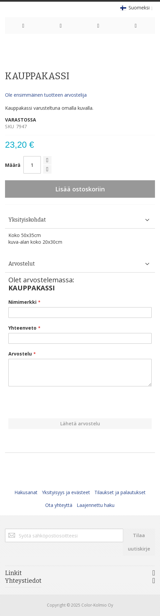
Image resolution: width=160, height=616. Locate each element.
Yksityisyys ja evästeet (66, 492)
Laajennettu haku (95, 505)
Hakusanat (25, 492)
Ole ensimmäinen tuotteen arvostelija (46, 95)
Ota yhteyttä (58, 505)
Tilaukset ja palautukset (120, 492)
